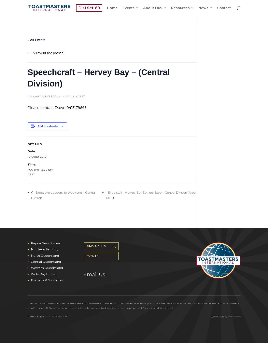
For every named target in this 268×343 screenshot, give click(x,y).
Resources (180, 8)
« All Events (36, 40)
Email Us (94, 274)
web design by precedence (226, 316)
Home (112, 8)
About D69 (152, 8)
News (203, 8)
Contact (224, 8)
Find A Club (96, 246)
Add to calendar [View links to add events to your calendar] (47, 126)
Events (128, 8)
